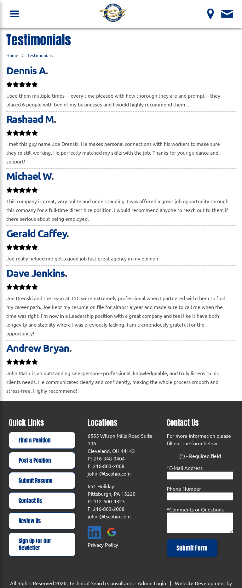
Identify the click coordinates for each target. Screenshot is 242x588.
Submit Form (192, 548)
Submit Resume (36, 481)
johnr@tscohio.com (109, 473)
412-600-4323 (109, 501)
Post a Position (35, 460)
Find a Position (35, 440)
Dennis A (26, 70)
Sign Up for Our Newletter (35, 544)
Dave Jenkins (35, 273)
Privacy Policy (103, 544)
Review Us (30, 521)
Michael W (28, 176)
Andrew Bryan (37, 348)
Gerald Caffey (36, 233)
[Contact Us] (227, 14)
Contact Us (30, 501)
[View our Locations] (210, 14)
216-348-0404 (109, 458)
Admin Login (152, 583)
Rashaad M (30, 119)
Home (12, 55)
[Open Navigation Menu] (14, 14)
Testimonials (40, 55)
